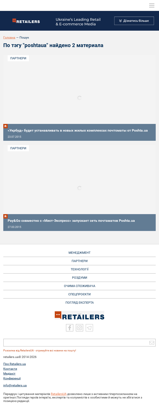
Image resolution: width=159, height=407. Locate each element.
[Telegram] (89, 327)
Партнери (18, 58)
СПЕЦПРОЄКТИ (79, 294)
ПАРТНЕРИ (80, 261)
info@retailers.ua (15, 385)
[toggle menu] (152, 5)
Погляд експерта (79, 302)
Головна (9, 37)
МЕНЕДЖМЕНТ (79, 252)
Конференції (12, 378)
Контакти (10, 368)
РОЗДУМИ (79, 277)
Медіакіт (9, 373)
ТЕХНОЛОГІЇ (79, 269)
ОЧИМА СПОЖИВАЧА (79, 286)
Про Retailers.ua (14, 364)
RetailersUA (59, 394)
